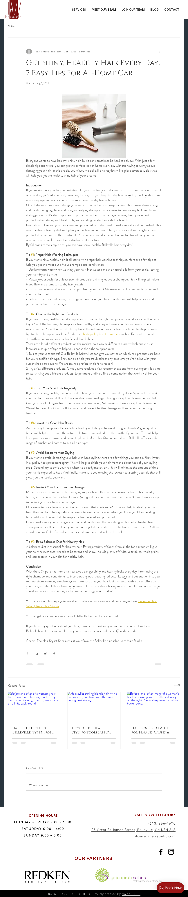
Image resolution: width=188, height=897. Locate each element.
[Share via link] (55, 653)
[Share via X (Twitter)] (37, 653)
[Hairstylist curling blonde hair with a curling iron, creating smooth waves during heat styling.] (94, 707)
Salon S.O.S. (131, 894)
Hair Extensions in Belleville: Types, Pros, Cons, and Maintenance (34, 730)
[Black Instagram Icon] (171, 852)
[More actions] (160, 51)
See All (176, 685)
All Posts (12, 26)
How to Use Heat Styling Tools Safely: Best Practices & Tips (90, 730)
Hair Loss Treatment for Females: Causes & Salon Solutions (150, 730)
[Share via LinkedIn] (46, 653)
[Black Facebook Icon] (161, 852)
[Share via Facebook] (28, 653)
